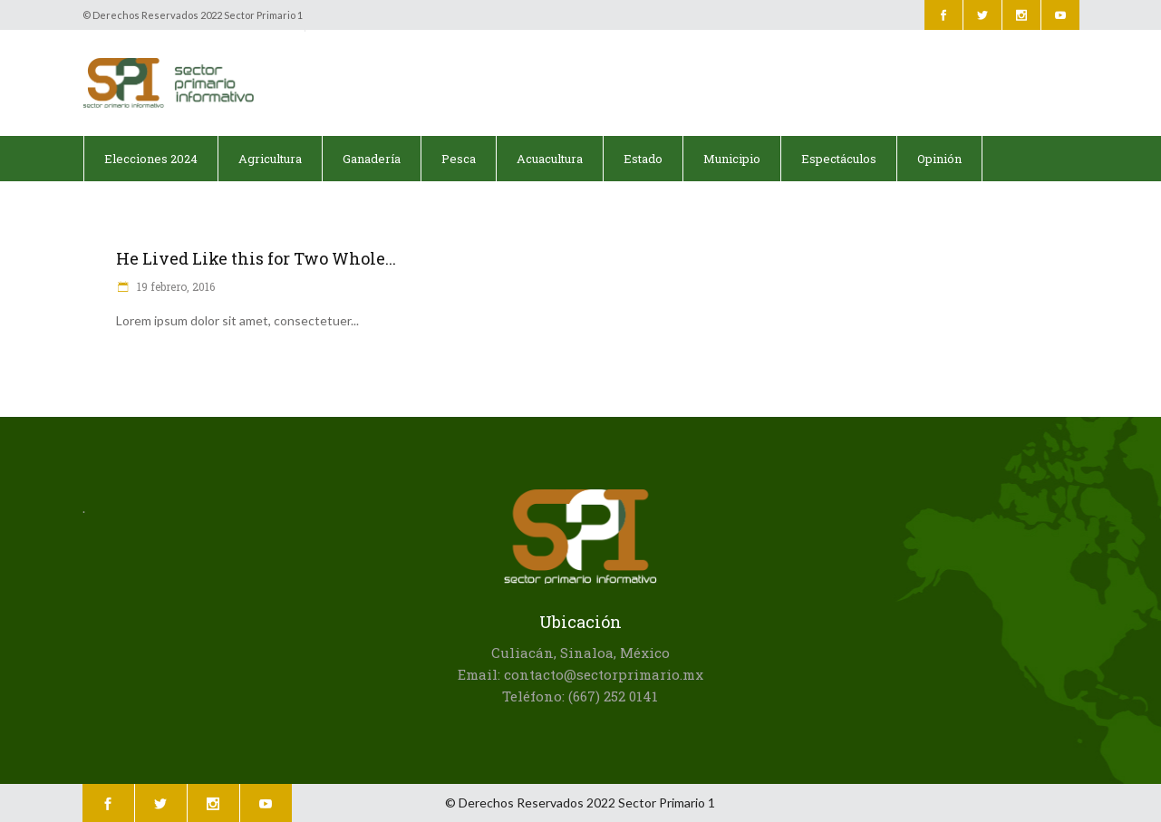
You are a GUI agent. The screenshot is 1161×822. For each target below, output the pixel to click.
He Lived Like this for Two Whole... (256, 258)
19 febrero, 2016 (174, 286)
